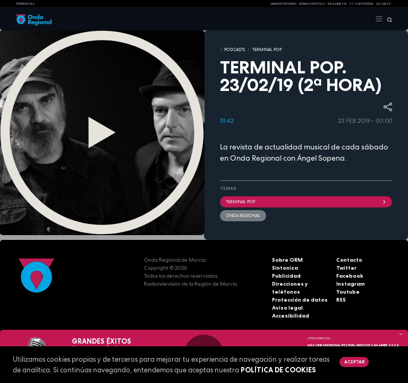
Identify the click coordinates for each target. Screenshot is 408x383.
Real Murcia (337, 4)
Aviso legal (287, 307)
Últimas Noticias (312, 4)
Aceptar (354, 361)
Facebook (349, 275)
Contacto (349, 259)
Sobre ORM (287, 259)
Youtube (348, 291)
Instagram (350, 283)
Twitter (346, 267)
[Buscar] (387, 19)
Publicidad (286, 275)
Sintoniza (285, 267)
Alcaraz (383, 4)
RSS (341, 299)
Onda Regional (243, 215)
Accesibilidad (290, 315)
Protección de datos (300, 299)
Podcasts (234, 49)
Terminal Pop (306, 201)
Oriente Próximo (283, 4)
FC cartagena (361, 4)
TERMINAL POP (267, 49)
